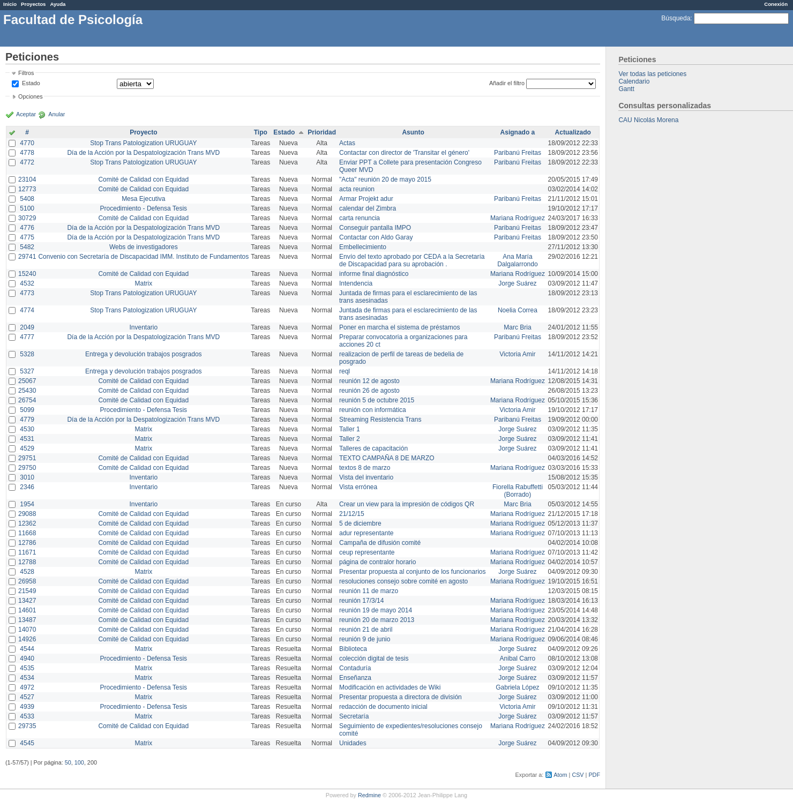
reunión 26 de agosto (369, 390)
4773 (27, 293)
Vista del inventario (366, 477)
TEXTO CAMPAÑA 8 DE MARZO (387, 458)
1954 (27, 504)
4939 (27, 706)
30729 (27, 218)
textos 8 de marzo (364, 467)
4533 (27, 716)
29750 (27, 467)
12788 (27, 562)
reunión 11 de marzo (368, 591)
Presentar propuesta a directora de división (400, 697)
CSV (577, 775)
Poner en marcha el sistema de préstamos (399, 327)
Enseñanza (355, 678)
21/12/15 (351, 514)
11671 (27, 552)
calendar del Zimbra (367, 208)
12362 (27, 523)
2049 (27, 327)
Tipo (260, 132)
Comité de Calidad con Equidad (143, 179)
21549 (27, 591)
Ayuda (57, 4)
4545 (27, 743)
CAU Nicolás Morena (648, 120)
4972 (27, 687)
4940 (27, 658)
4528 (27, 571)
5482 (27, 247)
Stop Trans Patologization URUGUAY (143, 143)
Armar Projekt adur (366, 199)
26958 (27, 581)
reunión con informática (372, 410)
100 (79, 762)
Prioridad (322, 132)
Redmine (369, 795)
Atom (560, 775)
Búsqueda (675, 18)
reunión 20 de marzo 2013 (376, 620)
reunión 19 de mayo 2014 (375, 610)
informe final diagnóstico (373, 274)
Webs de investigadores (143, 247)
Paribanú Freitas (517, 152)
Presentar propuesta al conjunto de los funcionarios (412, 571)
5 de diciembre (360, 523)
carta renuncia (359, 218)
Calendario (633, 81)
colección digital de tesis (373, 658)
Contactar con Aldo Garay (376, 237)
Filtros (26, 73)
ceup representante (366, 552)
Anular (56, 114)
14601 (27, 610)
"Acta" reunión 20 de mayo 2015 (385, 179)
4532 (27, 283)
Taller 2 (349, 439)
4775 (27, 237)
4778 (27, 152)
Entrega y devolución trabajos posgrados (143, 354)
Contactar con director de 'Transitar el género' (404, 152)
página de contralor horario (377, 562)
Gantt (626, 89)
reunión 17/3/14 (361, 600)
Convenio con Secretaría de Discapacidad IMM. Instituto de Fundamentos (143, 256)
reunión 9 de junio (364, 639)
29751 (27, 458)
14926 (27, 639)
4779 (27, 419)
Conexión (776, 4)
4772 (27, 162)
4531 (27, 439)
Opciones (30, 96)
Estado (31, 83)
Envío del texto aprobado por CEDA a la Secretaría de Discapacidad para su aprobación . (412, 260)
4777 (27, 337)
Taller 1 (349, 429)
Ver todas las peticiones (652, 74)
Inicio (10, 4)
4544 (27, 649)
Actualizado (573, 132)
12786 (27, 543)
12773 (27, 189)
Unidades (352, 743)
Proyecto (143, 132)
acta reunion (357, 189)
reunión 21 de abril (365, 629)
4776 (27, 227)
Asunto (413, 132)
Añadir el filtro (507, 83)
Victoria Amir (517, 354)
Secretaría (354, 716)
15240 (27, 274)
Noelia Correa (517, 310)
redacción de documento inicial (383, 706)
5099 (27, 410)
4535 (27, 668)
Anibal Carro (518, 658)
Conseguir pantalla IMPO (375, 227)
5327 (27, 371)
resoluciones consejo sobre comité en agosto (403, 581)
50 (68, 762)
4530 (27, 429)
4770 (27, 143)
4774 (27, 310)
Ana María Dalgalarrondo (517, 260)
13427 (27, 600)
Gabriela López (517, 687)
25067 (27, 381)
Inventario (143, 327)
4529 (27, 448)
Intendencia (355, 283)
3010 (27, 477)
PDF (594, 775)
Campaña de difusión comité (380, 543)
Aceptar (26, 114)
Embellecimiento (362, 247)
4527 (27, 697)
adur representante (366, 533)
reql (344, 371)
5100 (27, 208)
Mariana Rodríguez (517, 218)
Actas (347, 143)
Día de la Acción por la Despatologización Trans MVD (143, 152)
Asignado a (517, 132)
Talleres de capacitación (373, 448)
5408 (27, 199)
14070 (27, 629)
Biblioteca (353, 649)
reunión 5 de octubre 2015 (376, 400)
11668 (27, 533)
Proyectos (33, 4)
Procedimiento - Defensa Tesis (144, 208)
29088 (27, 514)
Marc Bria (517, 327)
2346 (27, 487)
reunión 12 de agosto (369, 381)
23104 (27, 179)
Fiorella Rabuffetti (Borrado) (517, 490)
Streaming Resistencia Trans (380, 419)
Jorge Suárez (517, 283)
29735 (27, 726)
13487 (27, 620)
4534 (27, 678)
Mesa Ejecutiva (143, 199)
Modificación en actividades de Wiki (389, 687)
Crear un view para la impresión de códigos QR (406, 504)
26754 (27, 400)
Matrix (143, 283)
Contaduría (355, 668)
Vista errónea (358, 487)
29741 (27, 256)
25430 (27, 390)
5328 (27, 354)
